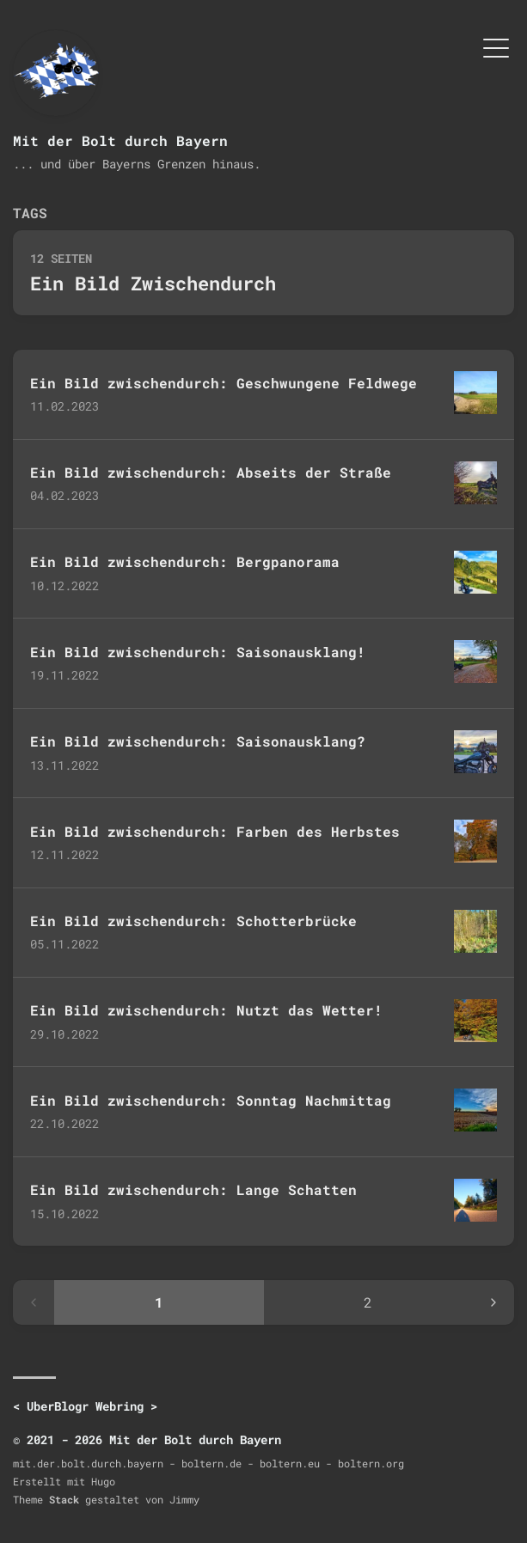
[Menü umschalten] (496, 46)
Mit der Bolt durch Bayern (120, 140)
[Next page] (493, 1302)
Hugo (103, 1481)
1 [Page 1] (159, 1302)
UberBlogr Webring (85, 1406)
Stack (64, 1499)
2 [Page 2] (368, 1302)
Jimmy (184, 1499)
